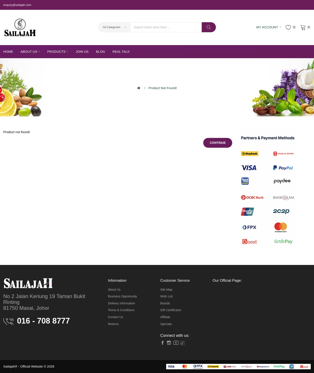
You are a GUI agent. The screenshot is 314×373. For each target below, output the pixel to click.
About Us (114, 289)
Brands (165, 303)
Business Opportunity (122, 296)
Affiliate (165, 317)
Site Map (166, 289)
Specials (166, 324)
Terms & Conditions (121, 310)
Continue (218, 142)
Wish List (166, 296)
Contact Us (115, 317)
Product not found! (162, 88)
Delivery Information (121, 303)
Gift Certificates (170, 310)
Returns (113, 324)
